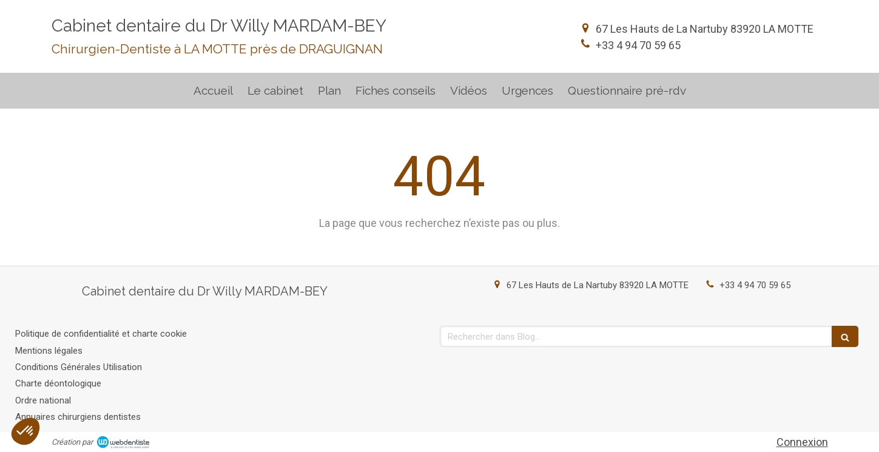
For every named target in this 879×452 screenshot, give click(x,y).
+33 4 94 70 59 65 (638, 45)
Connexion (802, 442)
